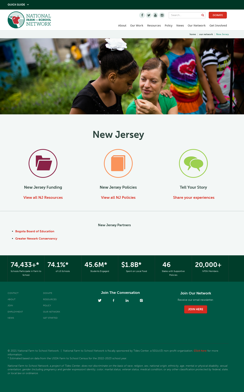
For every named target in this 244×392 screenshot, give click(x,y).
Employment (15, 311)
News (11, 318)
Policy (47, 305)
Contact (13, 293)
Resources (154, 25)
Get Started (50, 318)
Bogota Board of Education (34, 231)
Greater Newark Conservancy (36, 238)
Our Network (197, 25)
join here (195, 309)
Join (10, 305)
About (11, 299)
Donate (218, 15)
